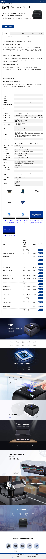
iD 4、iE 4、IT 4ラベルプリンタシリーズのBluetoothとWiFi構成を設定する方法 (36, 222)
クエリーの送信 (8, 26)
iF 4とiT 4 (8, 3)
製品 (5, 3)
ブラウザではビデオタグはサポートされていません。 (9, 215)
